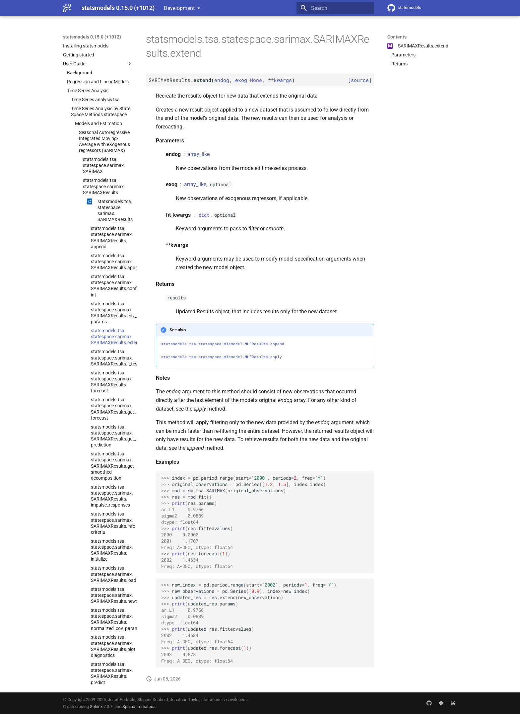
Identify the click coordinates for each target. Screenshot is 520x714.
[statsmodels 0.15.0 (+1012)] (67, 8)
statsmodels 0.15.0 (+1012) (92, 37)
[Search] (335, 8)
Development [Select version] (179, 8)
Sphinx (96, 706)
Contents (397, 37)
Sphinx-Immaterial (139, 706)
